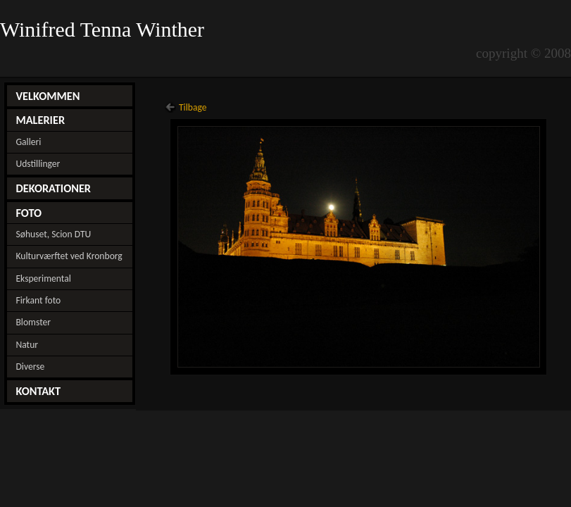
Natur (26, 345)
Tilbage (193, 107)
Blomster (33, 322)
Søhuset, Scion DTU (53, 234)
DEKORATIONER (53, 188)
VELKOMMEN (47, 96)
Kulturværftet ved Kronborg (68, 256)
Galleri (28, 142)
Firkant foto (38, 300)
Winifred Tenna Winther (105, 29)
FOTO (28, 213)
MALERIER (40, 120)
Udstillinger (37, 164)
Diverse (29, 367)
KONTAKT (38, 391)
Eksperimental (42, 278)
